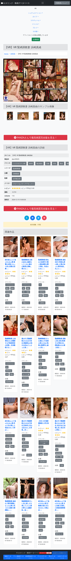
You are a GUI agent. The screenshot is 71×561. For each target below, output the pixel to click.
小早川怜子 (42, 461)
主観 (47, 164)
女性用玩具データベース (30, 557)
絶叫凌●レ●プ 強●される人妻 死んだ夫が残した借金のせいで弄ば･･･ (10, 425)
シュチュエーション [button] (35, 13)
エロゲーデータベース (62, 557)
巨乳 (54, 164)
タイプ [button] (35, 17)
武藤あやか (26, 303)
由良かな (25, 385)
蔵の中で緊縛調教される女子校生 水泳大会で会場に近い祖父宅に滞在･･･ (60, 425)
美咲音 (29, 455)
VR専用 (12, 54)
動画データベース (8, 557)
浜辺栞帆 (25, 537)
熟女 (61, 164)
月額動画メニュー (61, 3)
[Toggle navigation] (42, 3)
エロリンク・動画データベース (15, 3)
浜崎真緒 (16, 174)
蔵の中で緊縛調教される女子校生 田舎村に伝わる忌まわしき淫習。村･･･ (27, 425)
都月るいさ (59, 534)
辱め (7, 295)
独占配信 (39, 164)
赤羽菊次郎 (16, 179)
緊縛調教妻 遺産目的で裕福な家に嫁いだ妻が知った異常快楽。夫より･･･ (60, 264)
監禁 (24, 450)
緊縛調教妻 (16, 169)
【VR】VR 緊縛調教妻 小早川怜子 (43, 423)
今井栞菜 (8, 303)
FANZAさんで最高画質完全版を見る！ (35, 137)
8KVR (31, 164)
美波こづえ (9, 534)
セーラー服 (26, 374)
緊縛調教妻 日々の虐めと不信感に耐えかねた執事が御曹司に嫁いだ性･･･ (43, 342)
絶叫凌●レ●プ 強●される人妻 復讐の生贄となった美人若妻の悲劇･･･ (10, 264)
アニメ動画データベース (18, 557)
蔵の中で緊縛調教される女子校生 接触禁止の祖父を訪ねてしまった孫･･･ (27, 342)
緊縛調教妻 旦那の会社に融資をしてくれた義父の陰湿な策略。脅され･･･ (27, 264)
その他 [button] (35, 31)
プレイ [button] (35, 28)
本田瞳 (62, 369)
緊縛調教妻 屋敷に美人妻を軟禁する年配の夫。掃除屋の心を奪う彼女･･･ (60, 342)
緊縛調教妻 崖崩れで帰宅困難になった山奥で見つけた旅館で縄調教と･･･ (10, 505)
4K (23, 288)
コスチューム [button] (35, 20)
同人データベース (52, 557)
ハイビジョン (10, 285)
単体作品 (8, 292)
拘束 (12, 288)
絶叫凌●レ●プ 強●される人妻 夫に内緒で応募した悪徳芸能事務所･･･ (60, 505)
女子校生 (58, 460)
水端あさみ (42, 537)
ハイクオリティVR (19, 164)
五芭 (61, 465)
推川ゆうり (42, 375)
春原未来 (58, 303)
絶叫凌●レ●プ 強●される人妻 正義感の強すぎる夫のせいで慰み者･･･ (43, 505)
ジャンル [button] (35, 24)
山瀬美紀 (42, 303)
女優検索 (36, 39)
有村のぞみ (9, 454)
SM (62, 295)
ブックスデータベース (42, 557)
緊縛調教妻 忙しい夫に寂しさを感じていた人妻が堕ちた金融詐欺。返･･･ (27, 505)
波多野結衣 (9, 382)
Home (6, 54)
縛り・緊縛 (26, 292)
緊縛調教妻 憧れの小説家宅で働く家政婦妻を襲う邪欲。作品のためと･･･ (43, 264)
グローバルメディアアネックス (23, 184)
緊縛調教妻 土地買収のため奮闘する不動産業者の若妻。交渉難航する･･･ (10, 342)
